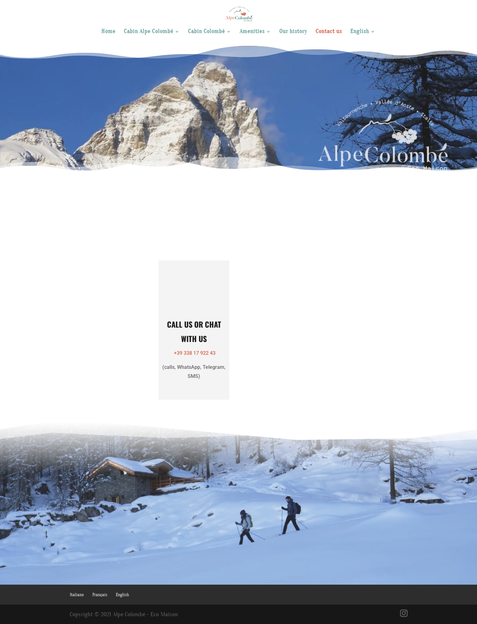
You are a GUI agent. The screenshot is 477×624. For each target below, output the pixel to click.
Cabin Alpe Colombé (148, 32)
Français (99, 594)
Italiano (77, 594)
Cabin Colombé (206, 32)
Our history (293, 32)
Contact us (329, 32)
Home (108, 32)
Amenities (252, 32)
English (359, 32)
